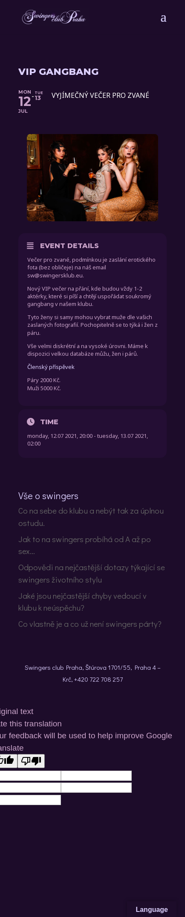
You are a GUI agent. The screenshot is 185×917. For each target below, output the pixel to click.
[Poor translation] (31, 761)
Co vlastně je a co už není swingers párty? (90, 623)
